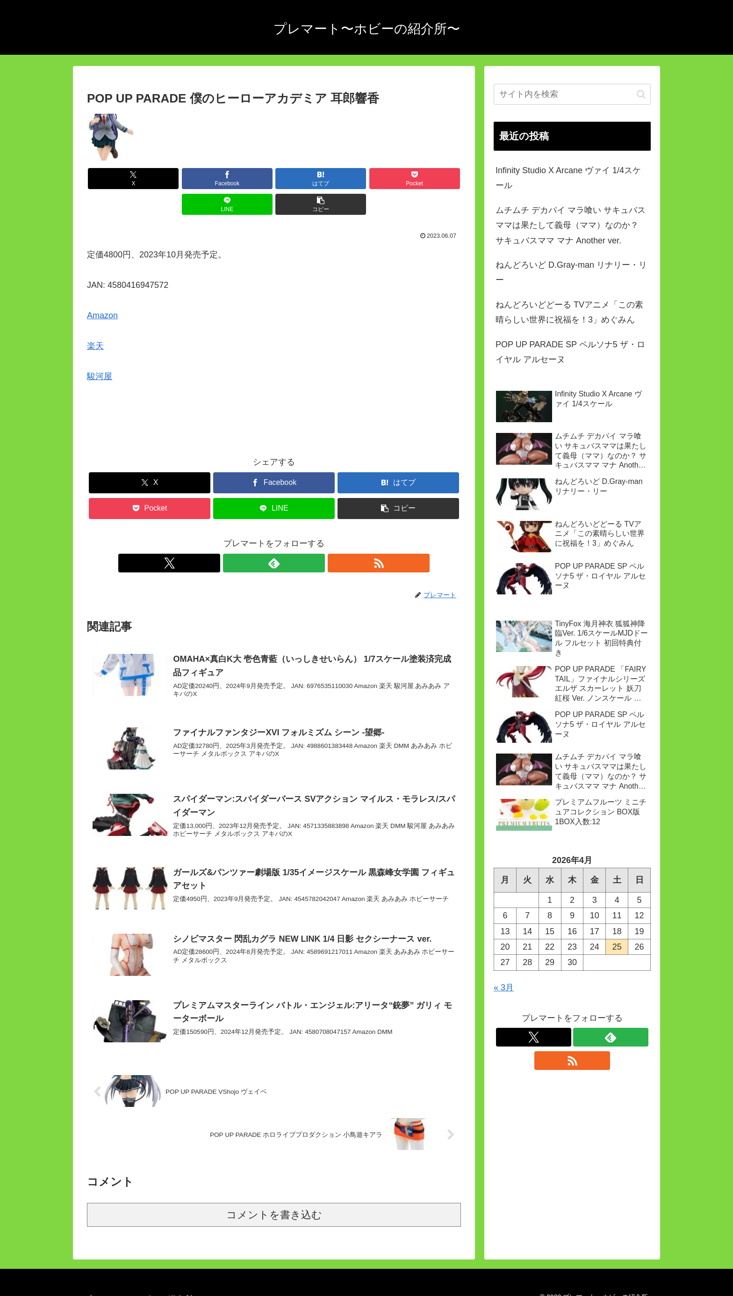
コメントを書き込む (274, 1200)
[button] (431, 178)
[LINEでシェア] (368, 178)
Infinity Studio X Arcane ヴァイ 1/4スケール (568, 178)
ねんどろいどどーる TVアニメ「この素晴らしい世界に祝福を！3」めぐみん (569, 312)
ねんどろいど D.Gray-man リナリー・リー (571, 272)
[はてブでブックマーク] (243, 178)
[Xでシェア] (117, 178)
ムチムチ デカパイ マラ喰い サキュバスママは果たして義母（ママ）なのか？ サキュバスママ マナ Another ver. (571, 225)
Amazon (102, 289)
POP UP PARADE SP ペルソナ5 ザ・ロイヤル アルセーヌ (570, 352)
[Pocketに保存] (305, 178)
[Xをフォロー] (252, 537)
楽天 (95, 320)
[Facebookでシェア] (179, 178)
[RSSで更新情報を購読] (295, 537)
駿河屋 (99, 350)
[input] (572, 94)
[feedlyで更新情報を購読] (274, 537)
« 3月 (504, 987)
